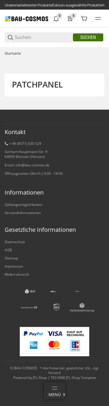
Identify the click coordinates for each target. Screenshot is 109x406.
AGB (8, 249)
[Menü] (54, 390)
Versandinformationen (23, 212)
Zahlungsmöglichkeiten (23, 204)
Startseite (13, 53)
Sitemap (11, 258)
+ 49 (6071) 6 (19, 143)
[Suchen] (43, 37)
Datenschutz (15, 241)
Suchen (88, 37)
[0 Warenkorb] (84, 18)
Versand (54, 373)
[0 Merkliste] (70, 18)
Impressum (14, 266)
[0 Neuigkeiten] (56, 18)
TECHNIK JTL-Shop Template (73, 377)
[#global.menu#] (98, 18)
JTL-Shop (40, 377)
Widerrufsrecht (17, 274)
